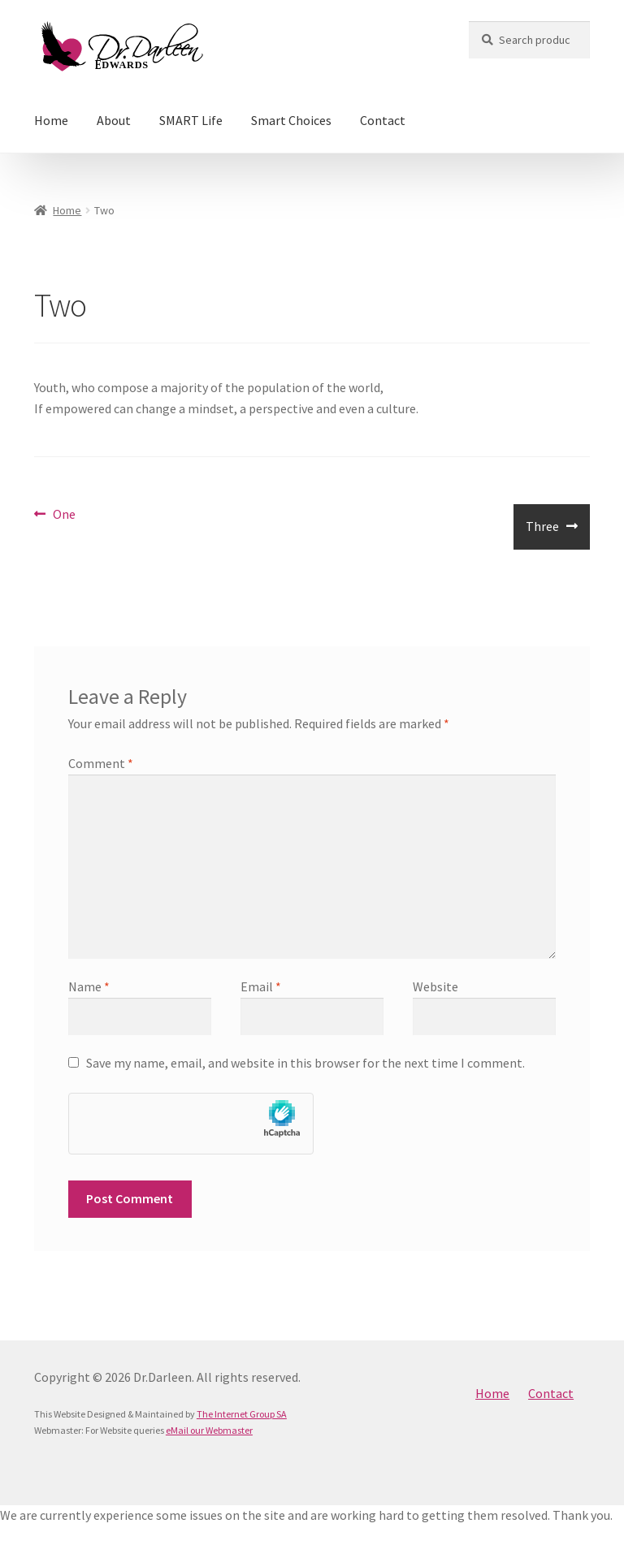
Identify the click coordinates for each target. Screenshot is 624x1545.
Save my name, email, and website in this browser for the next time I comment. (305, 1063)
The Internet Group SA (242, 1414)
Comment (100, 763)
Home (51, 120)
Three (542, 533)
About (114, 120)
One (64, 514)
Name (89, 986)
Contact (382, 120)
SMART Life (191, 120)
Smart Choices (291, 120)
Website (435, 986)
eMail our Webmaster (209, 1430)
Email (260, 986)
